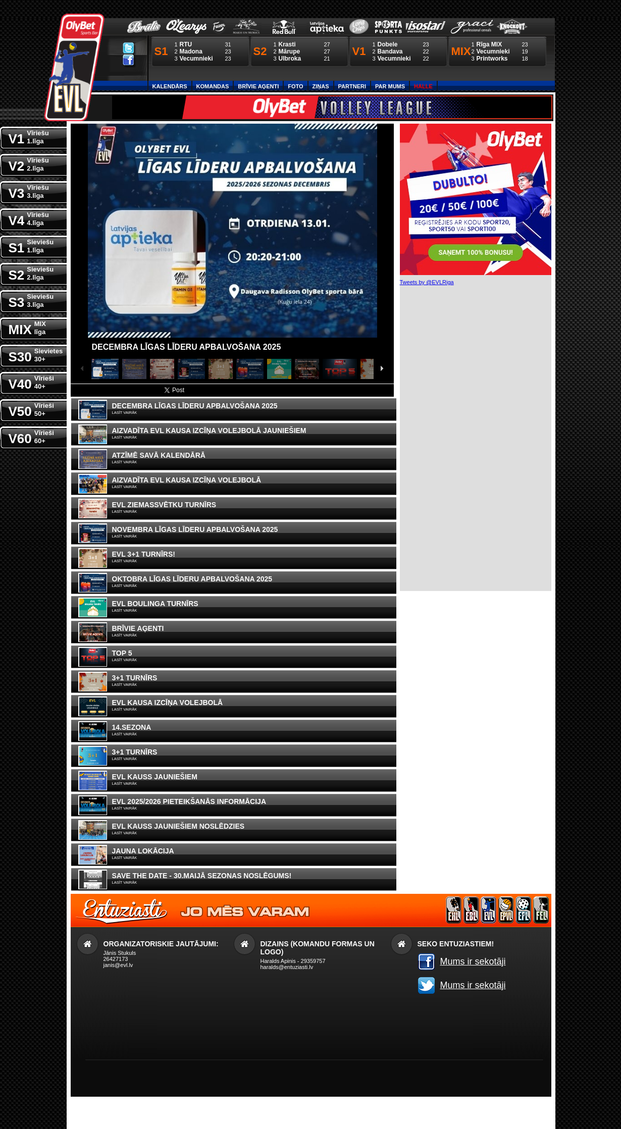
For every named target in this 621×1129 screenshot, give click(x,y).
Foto (295, 86)
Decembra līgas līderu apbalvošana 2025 (186, 347)
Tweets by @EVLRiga (427, 282)
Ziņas (321, 86)
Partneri (352, 86)
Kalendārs (169, 86)
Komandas (212, 86)
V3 (29, 191)
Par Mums (390, 86)
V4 (29, 218)
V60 (31, 436)
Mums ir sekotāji (473, 961)
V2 (29, 164)
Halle (423, 86)
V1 (29, 136)
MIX (27, 327)
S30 (36, 354)
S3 (31, 300)
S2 (31, 273)
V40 (31, 382)
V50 (31, 409)
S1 (31, 245)
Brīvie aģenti (258, 86)
